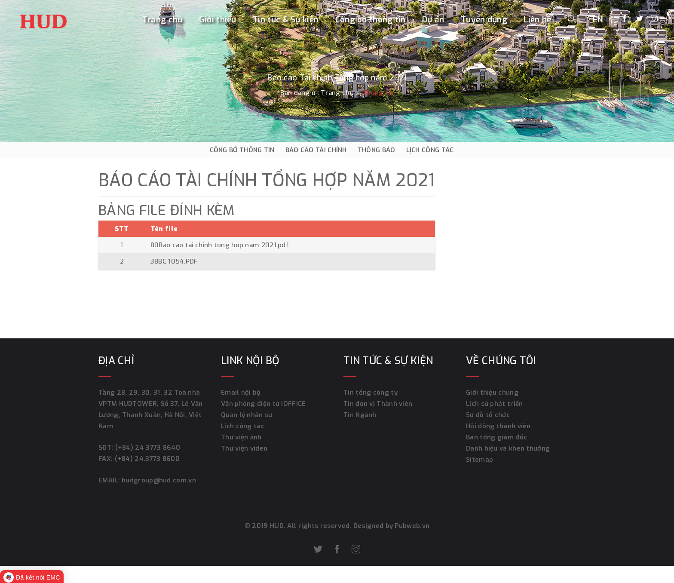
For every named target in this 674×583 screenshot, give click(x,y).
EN (598, 20)
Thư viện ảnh (241, 437)
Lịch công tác (242, 426)
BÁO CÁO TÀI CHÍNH (316, 150)
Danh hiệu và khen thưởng (508, 448)
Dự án (433, 20)
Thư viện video (244, 448)
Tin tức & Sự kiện (286, 20)
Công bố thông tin (370, 20)
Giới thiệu (217, 20)
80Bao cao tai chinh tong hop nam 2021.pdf (219, 245)
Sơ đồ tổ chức (488, 415)
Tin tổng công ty (370, 392)
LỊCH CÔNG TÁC (430, 150)
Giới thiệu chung (492, 392)
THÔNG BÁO (376, 150)
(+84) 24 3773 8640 (147, 447)
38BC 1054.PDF (174, 261)
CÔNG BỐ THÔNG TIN (242, 150)
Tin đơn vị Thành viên (377, 403)
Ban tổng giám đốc (496, 437)
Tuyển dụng (484, 20)
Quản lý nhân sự (247, 415)
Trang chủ (162, 20)
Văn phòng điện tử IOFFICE (263, 403)
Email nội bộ (241, 392)
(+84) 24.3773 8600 (147, 458)
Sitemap (479, 459)
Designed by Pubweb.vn (391, 526)
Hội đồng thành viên (498, 426)
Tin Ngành (360, 415)
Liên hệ (537, 20)
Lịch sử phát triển (494, 403)
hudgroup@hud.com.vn (158, 480)
